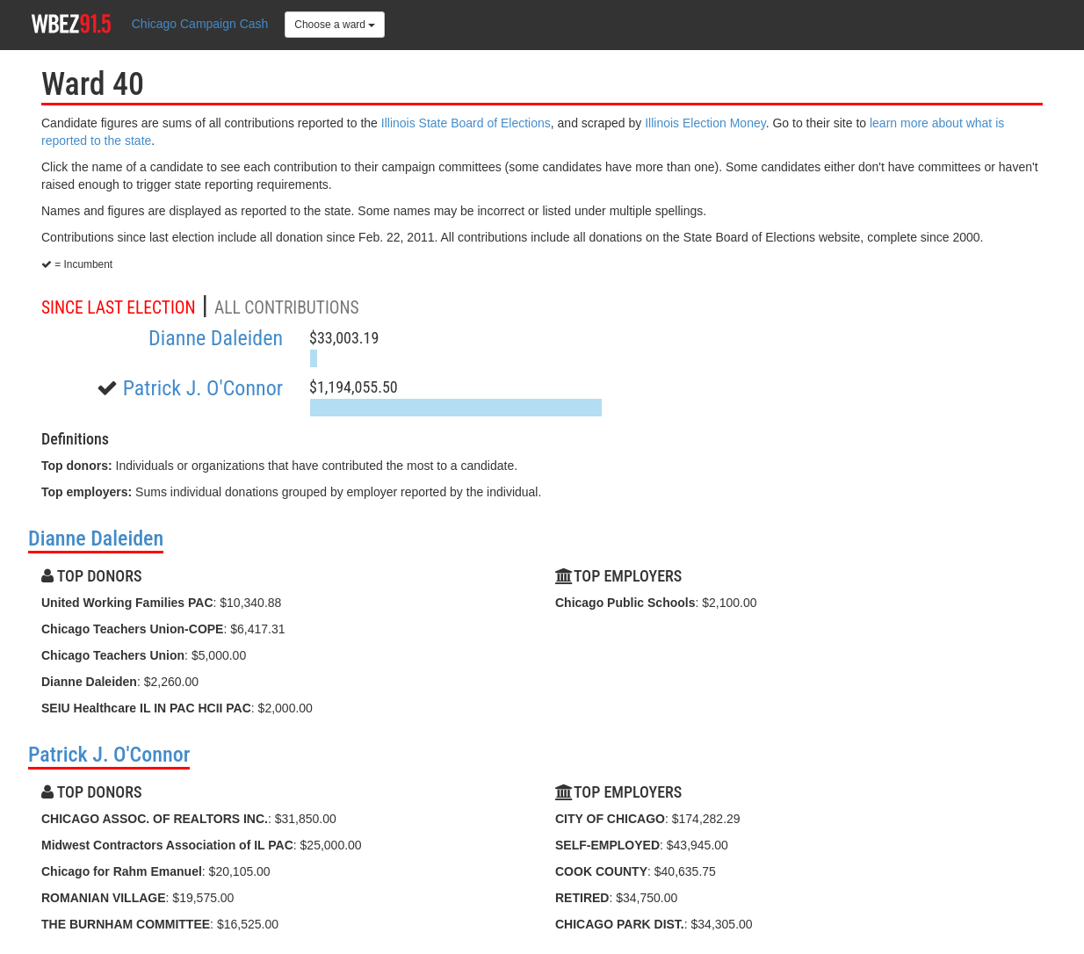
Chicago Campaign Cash (200, 24)
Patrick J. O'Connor (203, 388)
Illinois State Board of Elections (466, 123)
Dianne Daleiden (215, 338)
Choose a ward (334, 24)
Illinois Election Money (705, 123)
